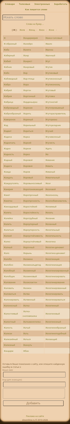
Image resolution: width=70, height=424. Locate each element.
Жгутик (48, 66)
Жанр (26, 55)
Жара (26, 84)
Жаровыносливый (32, 183)
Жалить (8, 224)
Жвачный (50, 55)
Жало (6, 253)
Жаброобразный (12, 113)
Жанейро (28, 43)
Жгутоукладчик (53, 125)
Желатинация (52, 259)
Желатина (50, 241)
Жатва (26, 293)
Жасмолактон (30, 282)
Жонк (51, 29)
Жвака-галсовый (53, 37)
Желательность (53, 235)
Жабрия (8, 96)
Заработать (60, 4)
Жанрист (27, 61)
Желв (22, 29)
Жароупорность (31, 229)
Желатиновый (52, 313)
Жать (25, 333)
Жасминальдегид (32, 264)
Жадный (8, 160)
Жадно (7, 148)
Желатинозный (53, 321)
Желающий (51, 339)
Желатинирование (54, 282)
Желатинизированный (57, 270)
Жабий (7, 61)
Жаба (6, 49)
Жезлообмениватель (56, 200)
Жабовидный (10, 78)
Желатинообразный (55, 327)
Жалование (9, 282)
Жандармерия (30, 37)
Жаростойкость (31, 212)
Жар (25, 72)
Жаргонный (29, 96)
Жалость (8, 327)
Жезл (47, 183)
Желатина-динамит (55, 253)
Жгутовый (50, 90)
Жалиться (9, 229)
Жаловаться (10, 293)
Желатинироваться (55, 299)
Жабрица (8, 101)
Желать (49, 212)
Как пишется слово (36, 9)
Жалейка (8, 218)
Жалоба (8, 259)
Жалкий (8, 235)
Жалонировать (11, 299)
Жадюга (8, 165)
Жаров (26, 171)
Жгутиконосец (52, 84)
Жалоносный (10, 305)
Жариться (28, 131)
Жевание (50, 160)
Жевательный (52, 177)
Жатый (26, 327)
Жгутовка (50, 96)
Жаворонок (9, 119)
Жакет (7, 195)
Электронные (42, 4)
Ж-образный (10, 43)
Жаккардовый (11, 206)
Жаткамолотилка (32, 321)
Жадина (8, 136)
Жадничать (9, 142)
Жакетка (8, 200)
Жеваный (50, 171)
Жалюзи (8, 333)
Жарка (26, 136)
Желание (50, 218)
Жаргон (27, 90)
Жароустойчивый (32, 241)
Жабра (7, 84)
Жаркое (27, 148)
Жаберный (9, 55)
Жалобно (8, 264)
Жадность (9, 154)
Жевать (49, 165)
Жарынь (27, 253)
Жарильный (29, 125)
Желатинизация (53, 264)
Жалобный (9, 270)
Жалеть (7, 212)
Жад (6, 125)
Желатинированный (55, 288)
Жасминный (29, 270)
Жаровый (28, 177)
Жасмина (28, 259)
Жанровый (28, 66)
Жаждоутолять (11, 183)
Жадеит (8, 131)
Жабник (8, 66)
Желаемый (50, 206)
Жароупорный (30, 224)
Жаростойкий (30, 206)
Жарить (27, 113)
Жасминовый (30, 276)
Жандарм (8, 350)
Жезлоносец (51, 195)
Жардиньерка (30, 101)
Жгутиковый (51, 72)
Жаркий (27, 142)
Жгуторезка (51, 119)
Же (46, 154)
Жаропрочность (31, 200)
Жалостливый (11, 313)
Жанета (27, 49)
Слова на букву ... (35, 23)
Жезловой (50, 189)
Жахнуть (27, 344)
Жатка (26, 305)
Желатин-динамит (54, 247)
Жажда (7, 171)
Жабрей (8, 90)
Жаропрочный (30, 195)
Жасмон (27, 288)
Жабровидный (11, 107)
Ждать (48, 148)
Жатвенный (29, 299)
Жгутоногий (51, 101)
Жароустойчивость (33, 235)
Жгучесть (50, 142)
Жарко (26, 154)
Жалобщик (9, 276)
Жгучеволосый (52, 136)
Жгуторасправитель (55, 113)
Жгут (47, 61)
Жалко (7, 241)
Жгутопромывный (54, 107)
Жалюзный (9, 344)
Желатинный (52, 305)
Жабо (6, 72)
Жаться (27, 339)
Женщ (32, 29)
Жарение (28, 107)
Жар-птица (28, 78)
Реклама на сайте (35, 418)
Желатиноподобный (55, 333)
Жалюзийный (11, 339)
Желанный (50, 224)
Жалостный (9, 321)
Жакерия (8, 189)
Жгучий (49, 131)
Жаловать (9, 288)
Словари (10, 4)
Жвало (48, 43)
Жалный (8, 247)
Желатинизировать (55, 276)
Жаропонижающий (33, 189)
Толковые (24, 4)
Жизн (41, 29)
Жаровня (28, 165)
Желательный (52, 229)
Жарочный (28, 247)
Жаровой (28, 160)
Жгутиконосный (53, 78)
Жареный (28, 119)
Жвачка (49, 49)
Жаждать (8, 177)
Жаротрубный (30, 218)
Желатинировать (54, 293)
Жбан (26, 350)
